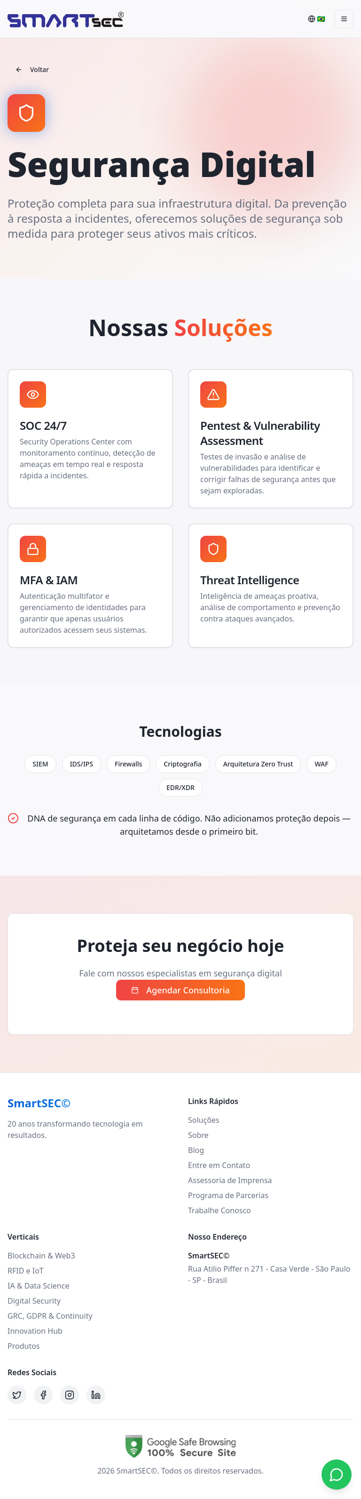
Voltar (32, 69)
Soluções (204, 1120)
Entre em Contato (219, 1165)
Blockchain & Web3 (41, 1255)
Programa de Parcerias (228, 1195)
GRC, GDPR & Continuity (50, 1316)
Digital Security (34, 1301)
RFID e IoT (26, 1270)
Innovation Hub (35, 1331)
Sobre (198, 1135)
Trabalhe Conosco (219, 1210)
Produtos (24, 1346)
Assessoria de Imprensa (230, 1180)
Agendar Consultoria (180, 990)
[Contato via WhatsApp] (337, 1474)
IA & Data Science (38, 1286)
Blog (196, 1150)
